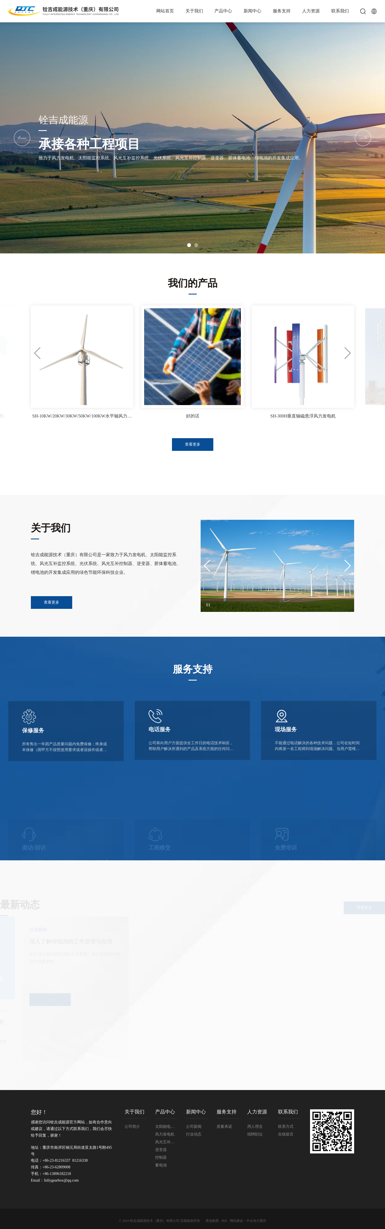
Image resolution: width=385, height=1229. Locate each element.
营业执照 (212, 1221)
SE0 (224, 1221)
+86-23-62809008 (56, 1167)
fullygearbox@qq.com (61, 1180)
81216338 (80, 1160)
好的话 (192, 416)
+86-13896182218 (56, 1174)
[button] (363, 138)
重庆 (263, 1221)
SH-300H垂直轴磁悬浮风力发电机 (303, 416)
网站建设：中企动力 (245, 1221)
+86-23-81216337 (56, 1160)
